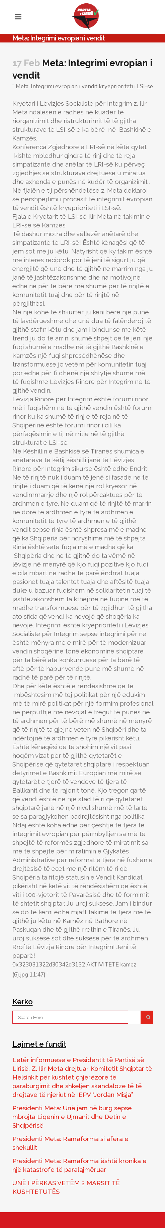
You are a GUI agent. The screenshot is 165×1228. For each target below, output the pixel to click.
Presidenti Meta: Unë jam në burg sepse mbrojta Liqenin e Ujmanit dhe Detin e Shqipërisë (72, 1116)
